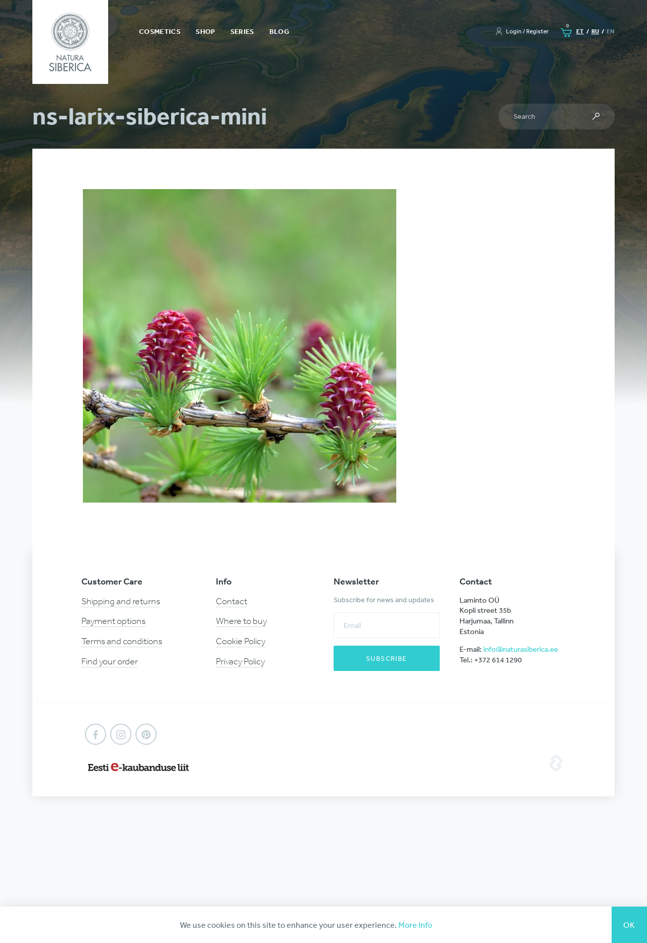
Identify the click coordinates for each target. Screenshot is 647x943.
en (611, 31)
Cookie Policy (240, 641)
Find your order (109, 661)
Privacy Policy (240, 661)
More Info (415, 925)
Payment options (113, 620)
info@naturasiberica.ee (520, 649)
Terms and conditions (121, 641)
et (580, 31)
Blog (279, 31)
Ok (629, 925)
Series (242, 31)
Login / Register (527, 31)
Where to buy (241, 620)
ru (595, 31)
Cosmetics (159, 31)
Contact (231, 601)
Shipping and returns (120, 601)
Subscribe (386, 658)
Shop (205, 31)
